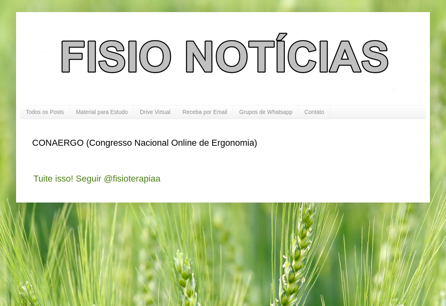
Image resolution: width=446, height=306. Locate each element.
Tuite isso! (53, 179)
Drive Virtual (155, 112)
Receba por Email (204, 112)
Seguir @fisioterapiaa (118, 179)
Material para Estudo (102, 112)
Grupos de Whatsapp (265, 112)
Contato (314, 112)
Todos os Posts (45, 112)
